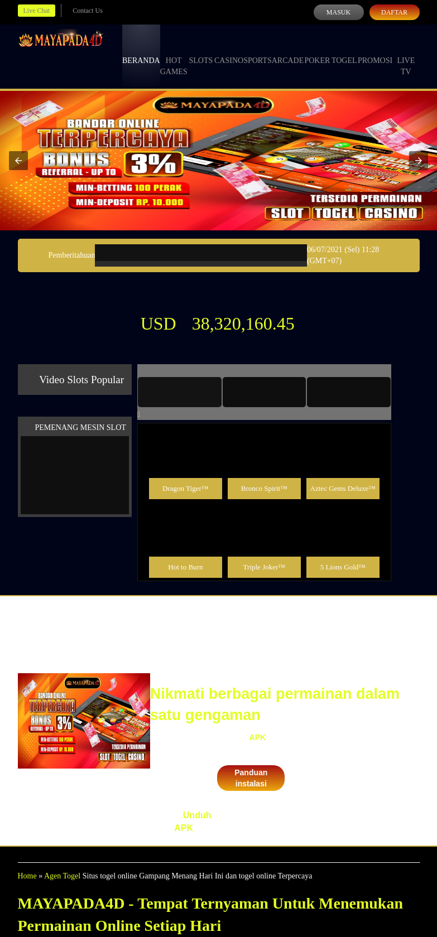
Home (27, 876)
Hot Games (174, 56)
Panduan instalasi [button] (250, 778)
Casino (228, 50)
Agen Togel (62, 876)
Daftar (394, 12)
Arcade (288, 50)
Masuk (338, 12)
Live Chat (36, 11)
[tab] (180, 392)
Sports (257, 50)
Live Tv (406, 56)
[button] (18, 160)
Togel (344, 50)
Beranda (141, 50)
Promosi (375, 50)
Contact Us (88, 11)
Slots (201, 50)
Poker (317, 50)
